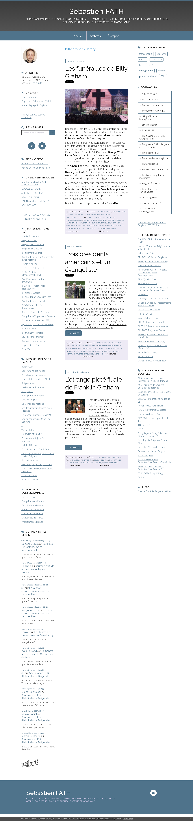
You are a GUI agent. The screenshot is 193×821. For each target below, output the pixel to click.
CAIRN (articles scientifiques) (35, 201)
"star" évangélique (98, 415)
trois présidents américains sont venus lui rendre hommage (96, 326)
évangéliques (72, 220)
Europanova (27, 391)
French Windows (29, 263)
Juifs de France (28, 497)
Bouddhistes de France (32, 509)
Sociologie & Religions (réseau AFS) (152, 441)
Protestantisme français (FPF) (35, 320)
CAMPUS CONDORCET (149, 309)
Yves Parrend (29, 651)
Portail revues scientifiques (150, 405)
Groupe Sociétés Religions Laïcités (154, 491)
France (161, 70)
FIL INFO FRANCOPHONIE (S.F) (36, 214)
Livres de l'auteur (150, 124)
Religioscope (27, 366)
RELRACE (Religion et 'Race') (151, 330)
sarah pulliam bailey (107, 228)
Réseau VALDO (145, 356)
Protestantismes (150, 163)
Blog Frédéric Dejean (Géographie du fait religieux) (37, 258)
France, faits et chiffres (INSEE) (36, 379)
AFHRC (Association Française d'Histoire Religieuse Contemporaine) (152, 272)
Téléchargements (150, 197)
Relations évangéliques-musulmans (151, 176)
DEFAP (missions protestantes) (153, 298)
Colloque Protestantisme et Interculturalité (37, 547)
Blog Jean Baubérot (30, 292)
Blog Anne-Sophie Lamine (33, 340)
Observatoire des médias (33, 370)
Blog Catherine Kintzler (32, 332)
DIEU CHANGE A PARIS (149, 265)
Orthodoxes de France (32, 517)
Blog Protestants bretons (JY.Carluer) (33, 280)
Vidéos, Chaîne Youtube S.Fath (35, 167)
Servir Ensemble (29, 475)
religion (142, 59)
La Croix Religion (29, 399)
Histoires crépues (29, 479)
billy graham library (92, 463)
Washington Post (74, 172)
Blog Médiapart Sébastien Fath (36, 296)
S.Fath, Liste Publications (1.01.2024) (33, 116)
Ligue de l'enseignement (32, 336)
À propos (113, 36)
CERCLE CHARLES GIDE (32, 267)
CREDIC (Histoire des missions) (153, 326)
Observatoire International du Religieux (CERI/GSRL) (152, 224)
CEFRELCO (143, 294)
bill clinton (101, 220)
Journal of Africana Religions (151, 447)
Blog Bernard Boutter (31, 252)
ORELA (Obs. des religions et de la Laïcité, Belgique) (37, 455)
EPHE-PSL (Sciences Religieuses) (153, 257)
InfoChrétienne (28, 328)
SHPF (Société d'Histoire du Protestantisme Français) (151, 468)
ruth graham (80, 226)
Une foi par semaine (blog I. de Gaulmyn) (35, 420)
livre (141, 65)
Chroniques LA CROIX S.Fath (35, 449)
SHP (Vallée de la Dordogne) (151, 341)
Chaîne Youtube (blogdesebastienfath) (31, 273)
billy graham (95, 217)
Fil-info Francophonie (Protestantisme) (31, 306)
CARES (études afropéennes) (152, 360)
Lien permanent (74, 212)
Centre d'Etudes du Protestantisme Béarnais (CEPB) (154, 304)
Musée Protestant (30, 236)
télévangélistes (101, 460)
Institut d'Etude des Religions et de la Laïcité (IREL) (154, 248)
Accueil (78, 36)
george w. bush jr (116, 220)
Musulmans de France (32, 513)
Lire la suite (36, 82)
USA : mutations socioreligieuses (148, 210)
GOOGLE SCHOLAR (30, 188)
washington (79, 228)
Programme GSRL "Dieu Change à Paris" (152, 137)
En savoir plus (128, 819)
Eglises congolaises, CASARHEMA (37, 324)
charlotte (78, 354)
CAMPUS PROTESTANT (149, 317)
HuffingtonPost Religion (32, 395)
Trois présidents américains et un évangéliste (87, 262)
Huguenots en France (31, 345)
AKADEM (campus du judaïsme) (36, 464)
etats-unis (88, 460)
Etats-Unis (161, 53)
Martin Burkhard (30, 736)
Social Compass (145, 455)
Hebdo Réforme (29, 445)
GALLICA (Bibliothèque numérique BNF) (154, 241)
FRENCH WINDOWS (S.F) (33, 218)
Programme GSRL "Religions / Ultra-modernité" (154, 146)
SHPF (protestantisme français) (153, 261)
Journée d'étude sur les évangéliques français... (37, 569)
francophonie (145, 53)
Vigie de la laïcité (29, 430)
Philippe (26, 566)
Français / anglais (29, 97)
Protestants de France (32, 521)
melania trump (97, 223)
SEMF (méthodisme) (147, 279)
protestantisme (108, 217)
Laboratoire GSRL (146, 253)
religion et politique (104, 348)
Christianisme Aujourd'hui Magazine (33, 440)
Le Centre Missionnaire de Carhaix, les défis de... (37, 654)
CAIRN (141, 477)
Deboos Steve (29, 543)
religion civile (89, 220)
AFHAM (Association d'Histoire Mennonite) (152, 347)
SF (22, 588)
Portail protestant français (33, 375)
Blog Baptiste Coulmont (32, 244)
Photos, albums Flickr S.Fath (34, 163)
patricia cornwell (110, 463)
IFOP (140, 429)
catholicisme (156, 59)
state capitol (91, 228)
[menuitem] (78, 35)
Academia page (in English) (34, 105)
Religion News (28, 383)
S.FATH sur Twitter (30, 196)
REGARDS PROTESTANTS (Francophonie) (33, 287)
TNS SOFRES (144, 424)
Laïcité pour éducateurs (32, 387)
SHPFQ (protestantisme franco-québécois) (153, 336)
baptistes (117, 348)
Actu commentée (104, 212)
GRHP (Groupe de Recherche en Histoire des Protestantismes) (153, 289)
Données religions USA (149, 414)
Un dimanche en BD (151, 203)
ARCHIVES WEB (28, 205)
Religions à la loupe (87, 214)
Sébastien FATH (96, 11)
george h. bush (101, 351)
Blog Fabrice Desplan (31, 248)
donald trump (83, 223)
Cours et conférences (152, 105)
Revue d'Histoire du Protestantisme (38, 312)
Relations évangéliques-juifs (155, 169)
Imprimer (104, 231)
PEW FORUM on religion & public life (153, 419)
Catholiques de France (32, 505)
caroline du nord (104, 226)
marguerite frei (30, 610)
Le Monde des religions (32, 403)
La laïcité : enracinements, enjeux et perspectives (36, 591)
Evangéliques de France (32, 501)
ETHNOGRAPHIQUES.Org (150, 473)
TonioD (25, 632)
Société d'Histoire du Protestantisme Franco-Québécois (154, 461)
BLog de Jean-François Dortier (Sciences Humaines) (152, 435)
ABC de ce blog (149, 93)
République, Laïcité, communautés (149, 190)
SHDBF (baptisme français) (151, 322)
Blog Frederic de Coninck (33, 301)
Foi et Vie (25, 349)
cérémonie (74, 182)
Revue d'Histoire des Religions (152, 451)
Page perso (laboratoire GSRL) (36, 101)
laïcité (150, 65)
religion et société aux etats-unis (86, 345)
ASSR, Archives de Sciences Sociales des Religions (151, 386)
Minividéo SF (148, 130)
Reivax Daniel (29, 714)
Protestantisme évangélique (109, 343)
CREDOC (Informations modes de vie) (154, 400)
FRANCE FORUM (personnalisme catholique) (37, 470)
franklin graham (112, 223)
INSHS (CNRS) (145, 313)
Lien (67, 203)
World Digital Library (147, 352)
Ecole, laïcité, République (153, 110)
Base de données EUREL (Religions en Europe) (154, 393)
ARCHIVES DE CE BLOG (32, 192)
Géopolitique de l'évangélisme (148, 118)
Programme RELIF (150, 152)
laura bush (71, 223)
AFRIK (24, 425)
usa (80, 220)
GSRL (163, 76)
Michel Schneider (31, 692)
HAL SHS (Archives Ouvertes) (152, 409)
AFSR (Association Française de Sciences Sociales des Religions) (153, 379)
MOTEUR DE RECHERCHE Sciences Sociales (33, 183)
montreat (91, 226)
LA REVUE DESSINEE (31, 434)
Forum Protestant (29, 460)
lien (106, 161)
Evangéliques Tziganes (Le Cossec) (38, 316)
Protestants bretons (147, 283)
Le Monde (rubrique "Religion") (36, 414)
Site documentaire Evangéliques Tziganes (36, 409)
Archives (95, 36)
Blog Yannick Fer (29, 240)
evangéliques (77, 460)
